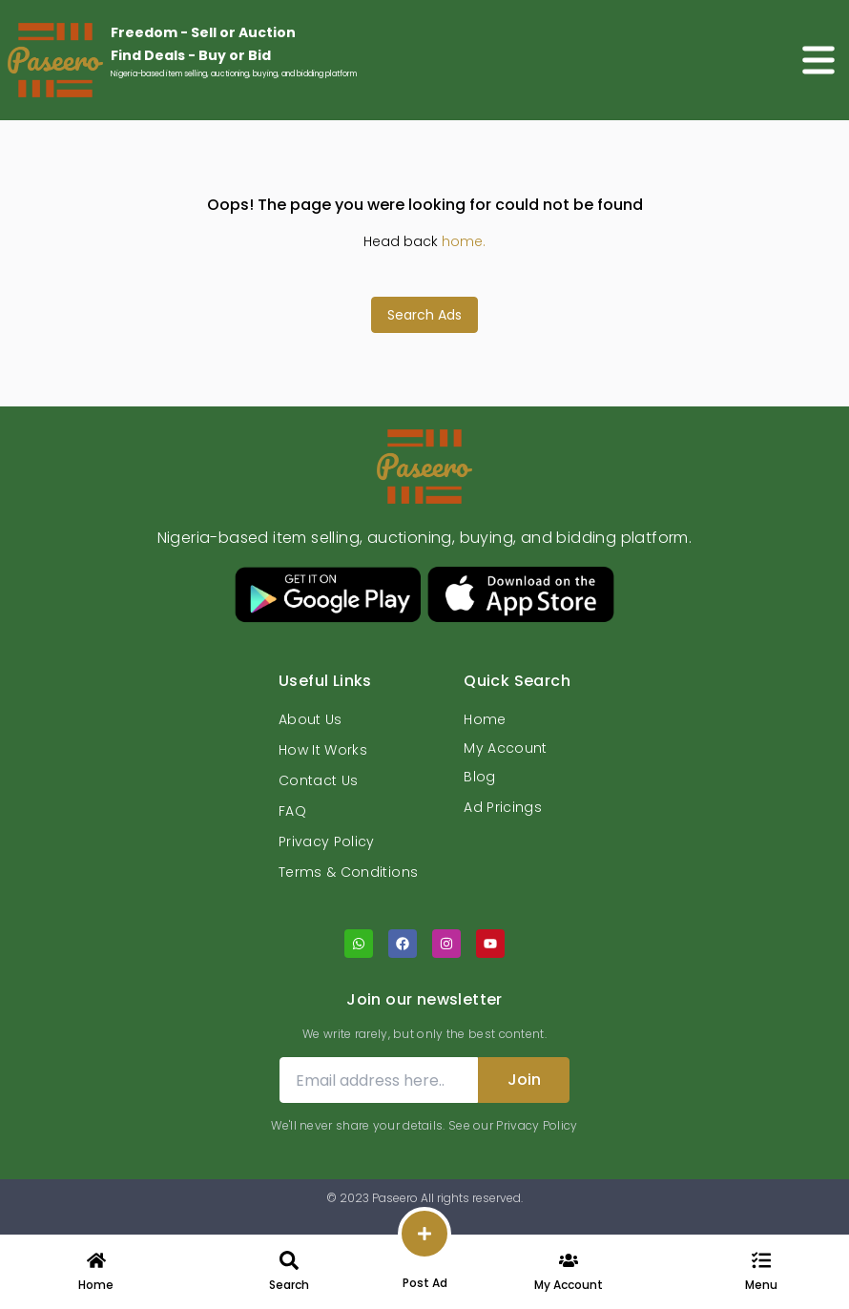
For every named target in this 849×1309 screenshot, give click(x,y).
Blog (479, 776)
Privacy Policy (327, 841)
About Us (310, 719)
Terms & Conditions (348, 872)
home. (464, 241)
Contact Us (319, 780)
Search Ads (424, 314)
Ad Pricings (503, 807)
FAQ (292, 811)
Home (485, 719)
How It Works (323, 749)
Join (524, 1080)
